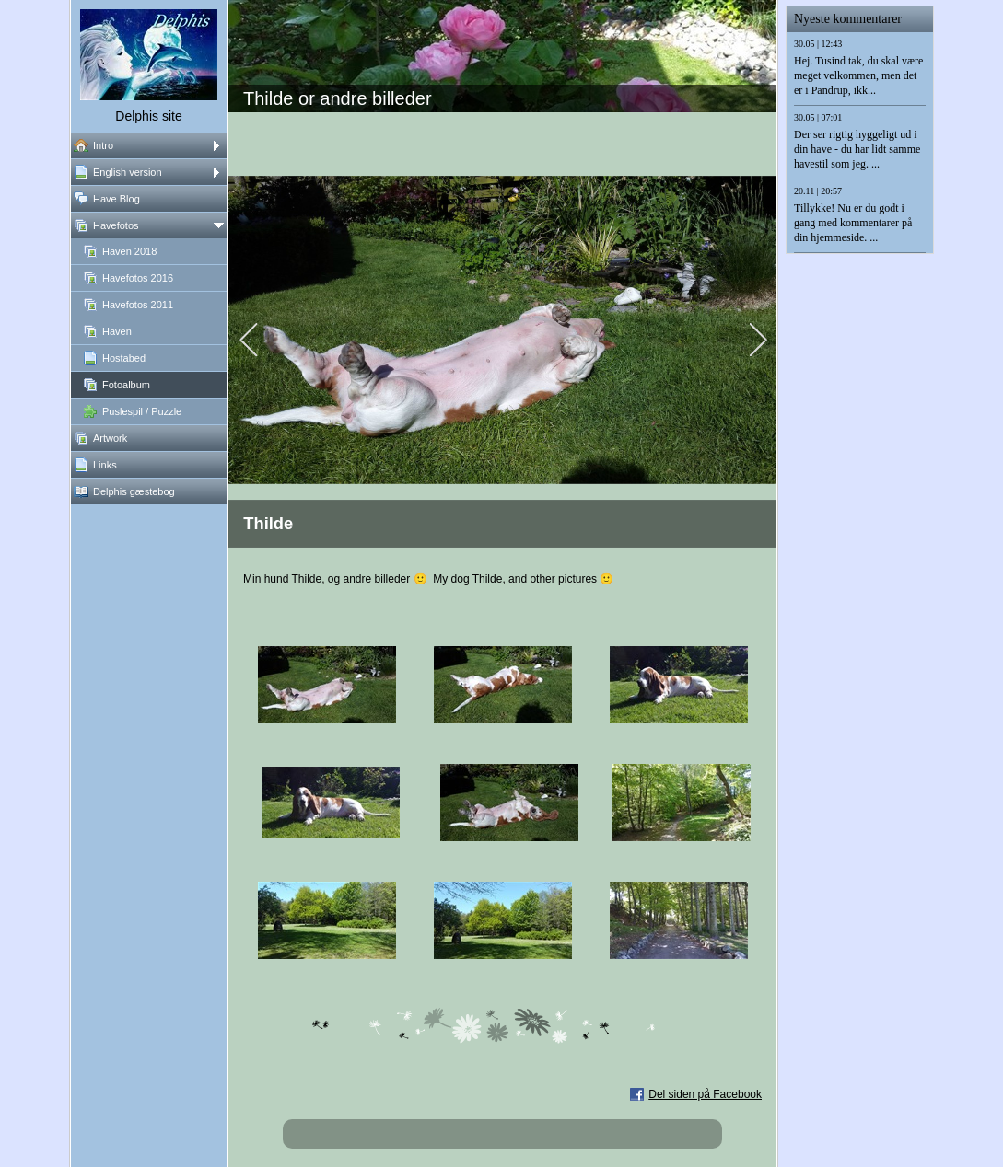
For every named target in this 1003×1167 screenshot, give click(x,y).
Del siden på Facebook (705, 1094)
